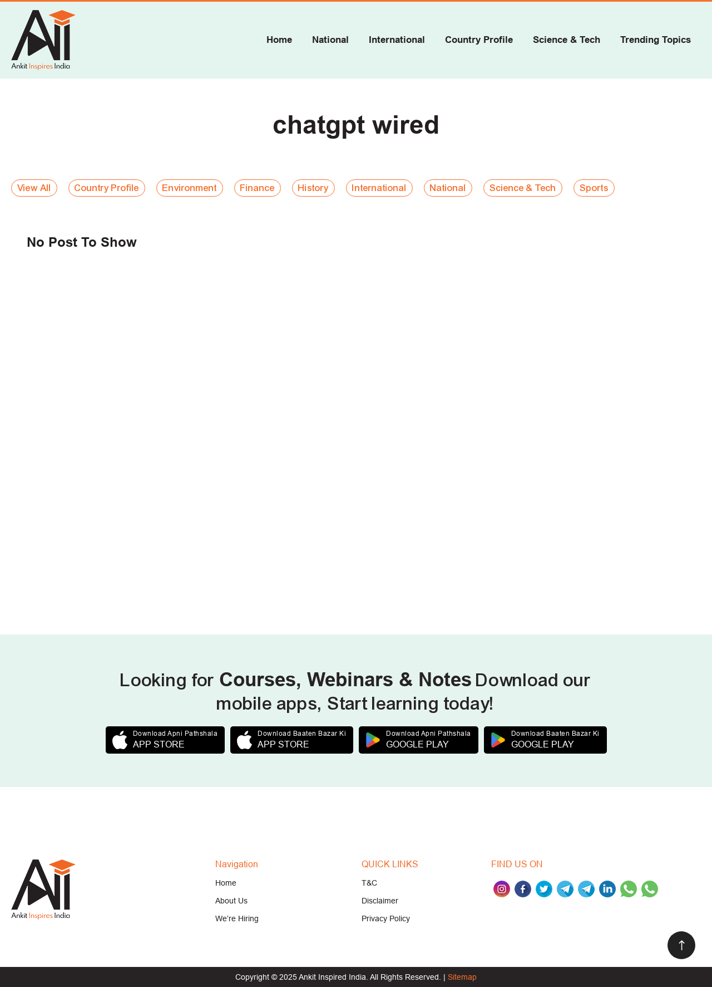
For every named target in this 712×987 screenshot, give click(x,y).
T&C (369, 882)
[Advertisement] (345, 462)
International (397, 40)
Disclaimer (380, 900)
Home (279, 40)
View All (34, 188)
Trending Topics (655, 40)
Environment (189, 188)
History (313, 188)
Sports (594, 188)
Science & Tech (566, 40)
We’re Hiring (237, 918)
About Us (231, 900)
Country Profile (479, 40)
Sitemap (462, 977)
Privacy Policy (386, 918)
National (330, 40)
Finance (257, 188)
